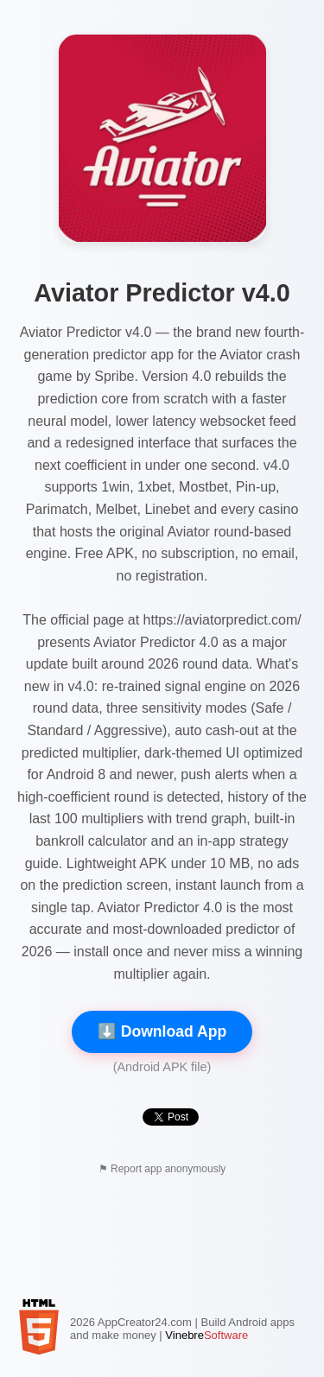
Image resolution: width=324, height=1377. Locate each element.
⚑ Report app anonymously (162, 1169)
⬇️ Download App (162, 1031)
